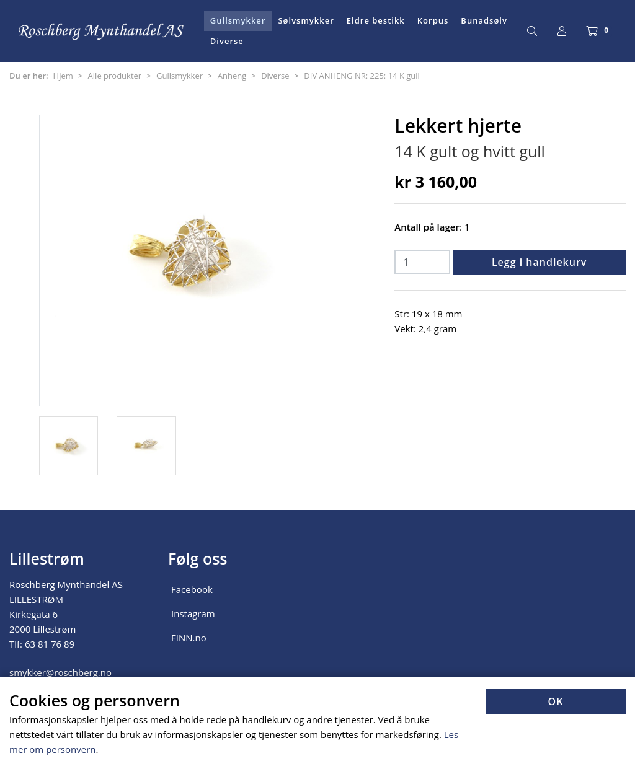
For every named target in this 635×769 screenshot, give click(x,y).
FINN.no (188, 637)
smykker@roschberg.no (60, 672)
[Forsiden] (101, 31)
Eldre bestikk (376, 20)
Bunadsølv (484, 20)
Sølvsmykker (306, 20)
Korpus (433, 20)
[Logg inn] (562, 31)
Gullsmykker (238, 20)
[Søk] (532, 31)
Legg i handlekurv (539, 262)
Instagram (193, 613)
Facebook (192, 589)
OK (556, 701)
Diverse (227, 40)
